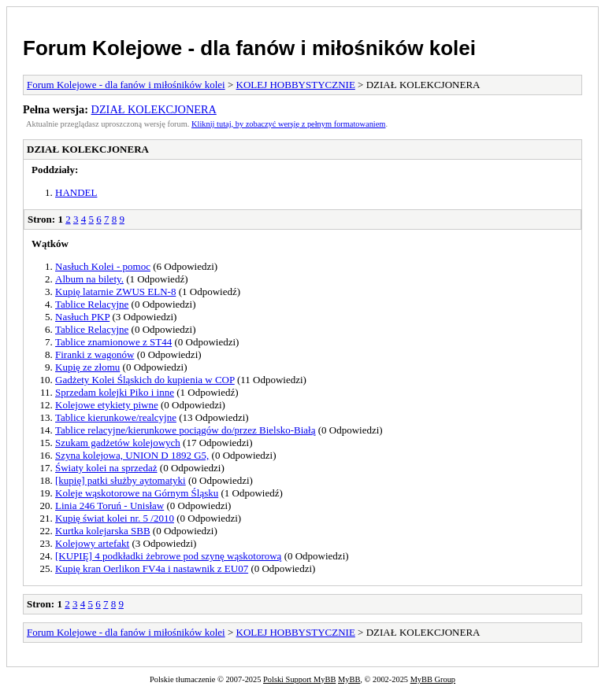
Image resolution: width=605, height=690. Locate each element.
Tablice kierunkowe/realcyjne (115, 417)
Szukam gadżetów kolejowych (117, 442)
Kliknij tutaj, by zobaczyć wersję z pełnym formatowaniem (288, 124)
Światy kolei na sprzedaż (106, 468)
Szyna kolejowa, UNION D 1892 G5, (132, 455)
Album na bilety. (89, 279)
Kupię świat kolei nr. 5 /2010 (114, 518)
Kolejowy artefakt (92, 543)
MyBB (349, 679)
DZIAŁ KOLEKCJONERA (154, 109)
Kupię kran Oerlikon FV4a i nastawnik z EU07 (151, 568)
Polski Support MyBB (299, 679)
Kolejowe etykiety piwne (106, 405)
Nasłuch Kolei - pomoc (102, 266)
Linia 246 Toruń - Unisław (109, 505)
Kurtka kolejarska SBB (102, 531)
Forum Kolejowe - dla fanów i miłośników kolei (249, 48)
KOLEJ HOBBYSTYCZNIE (295, 84)
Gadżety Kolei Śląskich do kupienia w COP (145, 380)
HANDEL (76, 192)
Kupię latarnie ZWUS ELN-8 (115, 291)
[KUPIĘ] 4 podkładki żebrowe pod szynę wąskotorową (168, 556)
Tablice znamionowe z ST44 (113, 342)
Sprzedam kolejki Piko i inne (114, 392)
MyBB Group (432, 679)
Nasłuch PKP (82, 317)
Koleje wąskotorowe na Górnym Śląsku (136, 493)
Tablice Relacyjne (91, 304)
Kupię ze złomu (87, 367)
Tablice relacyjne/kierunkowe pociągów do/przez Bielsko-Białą (185, 430)
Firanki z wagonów (94, 354)
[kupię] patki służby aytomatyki (120, 480)
